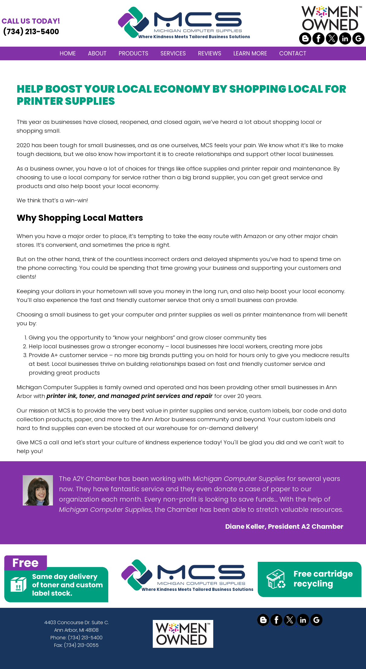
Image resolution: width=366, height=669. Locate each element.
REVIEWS (209, 53)
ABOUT (97, 53)
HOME (68, 53)
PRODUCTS (133, 53)
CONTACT (292, 53)
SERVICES (173, 53)
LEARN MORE (250, 53)
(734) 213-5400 (31, 26)
